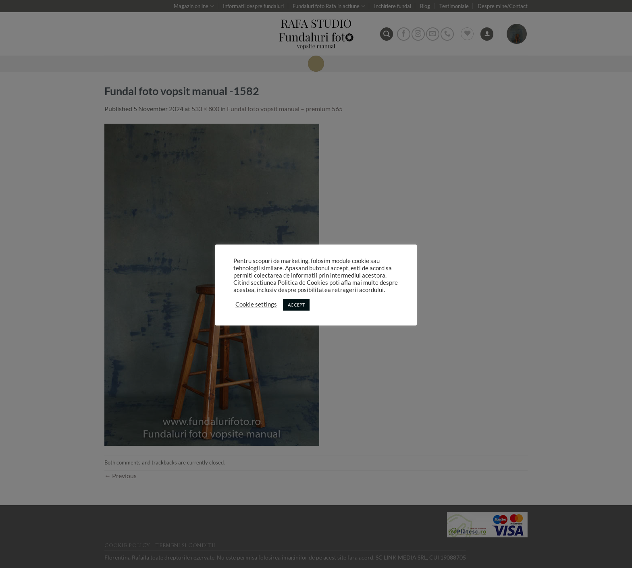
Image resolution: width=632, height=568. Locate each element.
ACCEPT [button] (296, 304)
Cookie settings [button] (256, 304)
